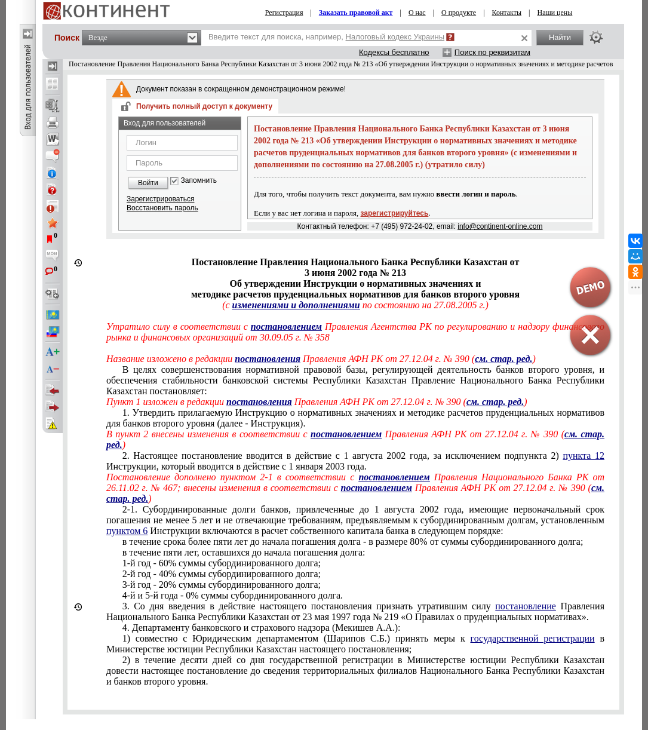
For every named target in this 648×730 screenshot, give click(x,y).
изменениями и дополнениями (296, 305)
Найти (560, 37)
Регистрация (284, 12)
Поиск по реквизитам (492, 52)
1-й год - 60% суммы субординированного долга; (221, 563)
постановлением (286, 326)
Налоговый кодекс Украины (395, 36)
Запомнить (199, 181)
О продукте (458, 12)
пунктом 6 (127, 531)
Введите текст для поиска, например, (326, 36)
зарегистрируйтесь (395, 213)
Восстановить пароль (162, 208)
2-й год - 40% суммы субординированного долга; (221, 574)
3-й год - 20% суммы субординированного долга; (221, 584)
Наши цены (554, 12)
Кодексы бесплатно (394, 52)
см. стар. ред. (495, 402)
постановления (267, 359)
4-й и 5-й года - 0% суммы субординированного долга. (232, 595)
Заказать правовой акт (356, 12)
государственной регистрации (533, 638)
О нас (417, 12)
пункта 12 (583, 455)
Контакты (507, 12)
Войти (148, 183)
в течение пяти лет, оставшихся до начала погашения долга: (244, 552)
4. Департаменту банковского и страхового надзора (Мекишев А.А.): (261, 627)
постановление (525, 606)
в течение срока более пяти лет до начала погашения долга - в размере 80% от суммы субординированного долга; (352, 541)
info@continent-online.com (499, 226)
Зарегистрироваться (160, 199)
